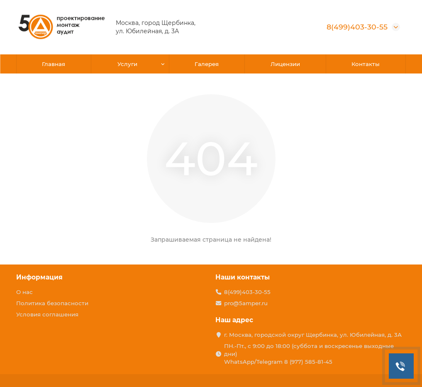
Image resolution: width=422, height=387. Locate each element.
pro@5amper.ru (246, 303)
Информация (39, 277)
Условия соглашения (47, 314)
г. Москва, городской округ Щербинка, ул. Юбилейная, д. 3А (313, 334)
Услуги (127, 64)
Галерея (207, 64)
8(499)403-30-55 (357, 26)
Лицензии (285, 64)
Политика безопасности (52, 303)
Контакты (365, 64)
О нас (24, 292)
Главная (53, 64)
